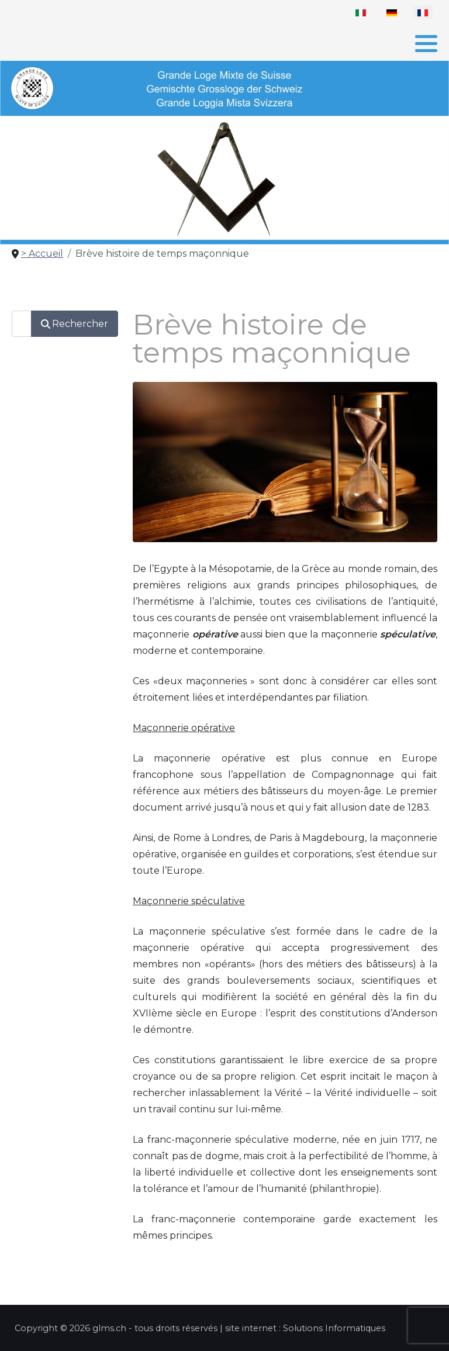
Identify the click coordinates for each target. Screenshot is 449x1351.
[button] (426, 43)
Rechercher (74, 323)
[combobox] (22, 324)
